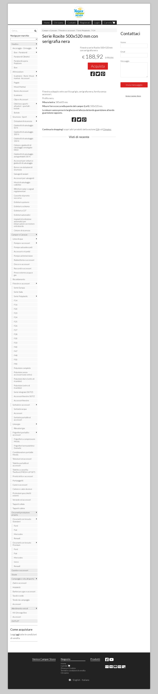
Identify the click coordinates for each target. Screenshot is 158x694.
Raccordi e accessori (22, 268)
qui (17, 634)
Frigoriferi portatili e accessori (21, 433)
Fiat (15, 530)
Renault (17, 538)
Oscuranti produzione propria (21, 513)
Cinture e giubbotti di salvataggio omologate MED (23, 147)
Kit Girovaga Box (20, 612)
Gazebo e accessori (20, 570)
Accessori (18, 413)
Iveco (16, 562)
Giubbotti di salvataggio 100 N (23, 133)
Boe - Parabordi (20, 52)
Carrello (109, 22)
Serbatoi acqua (20, 409)
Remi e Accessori (21, 91)
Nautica (15, 44)
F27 (15, 330)
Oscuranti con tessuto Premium (22, 543)
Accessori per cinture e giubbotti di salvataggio (23, 161)
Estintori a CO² (20, 210)
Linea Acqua (18, 239)
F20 (15, 309)
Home (47, 22)
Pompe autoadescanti (23, 247)
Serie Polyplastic (83, 30)
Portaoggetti (18, 480)
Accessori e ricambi (22, 251)
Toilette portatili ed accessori (21, 464)
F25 (15, 321)
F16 (15, 304)
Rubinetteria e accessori (24, 260)
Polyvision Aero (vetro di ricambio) (24, 380)
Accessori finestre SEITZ (24, 396)
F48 (15, 355)
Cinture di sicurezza (22, 230)
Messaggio (124, 61)
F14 (15, 300)
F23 (15, 313)
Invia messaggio (134, 84)
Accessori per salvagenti (24, 178)
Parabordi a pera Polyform (21, 62)
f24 (97, 129)
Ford (16, 525)
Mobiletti (16, 587)
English (76, 680)
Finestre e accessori (67, 30)
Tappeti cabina (19, 508)
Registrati (85, 22)
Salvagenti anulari (21, 174)
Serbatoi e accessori (21, 405)
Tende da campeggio (21, 600)
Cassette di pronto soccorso (22, 196)
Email (122, 51)
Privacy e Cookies (68, 668)
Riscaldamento (19, 279)
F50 (15, 359)
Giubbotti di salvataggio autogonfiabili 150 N (23, 155)
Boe (15, 67)
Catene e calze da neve (22, 489)
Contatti (72, 22)
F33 (15, 342)
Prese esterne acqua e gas (23, 273)
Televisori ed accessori (22, 459)
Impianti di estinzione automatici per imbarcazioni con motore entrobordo (24, 222)
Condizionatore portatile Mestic (23, 453)
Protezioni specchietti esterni (22, 494)
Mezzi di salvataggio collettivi (22, 183)
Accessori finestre (21, 400)
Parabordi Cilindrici (22, 56)
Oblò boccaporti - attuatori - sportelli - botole (22, 106)
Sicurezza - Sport (20, 117)
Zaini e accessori (19, 583)
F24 (93, 30)
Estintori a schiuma (22, 206)
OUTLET (15, 621)
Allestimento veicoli (20, 608)
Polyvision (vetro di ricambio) (22, 386)
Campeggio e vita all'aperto (23, 579)
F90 (15, 364)
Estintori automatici (22, 215)
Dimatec (107, 129)
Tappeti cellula (18, 504)
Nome (123, 42)
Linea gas (16, 424)
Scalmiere (18, 95)
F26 (15, 326)
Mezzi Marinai (20, 87)
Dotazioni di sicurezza (23, 121)
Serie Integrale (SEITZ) (23, 392)
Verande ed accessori (22, 500)
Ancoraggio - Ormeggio (22, 48)
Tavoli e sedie (18, 595)
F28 (15, 334)
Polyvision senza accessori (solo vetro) (23, 373)
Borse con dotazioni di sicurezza (23, 168)
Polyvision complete (22, 368)
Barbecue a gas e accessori (24, 591)
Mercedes (18, 534)
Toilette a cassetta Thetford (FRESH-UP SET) (24, 470)
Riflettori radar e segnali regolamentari (24, 190)
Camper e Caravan (49, 30)
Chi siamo (58, 22)
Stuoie (14, 574)
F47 (15, 351)
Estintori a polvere (21, 202)
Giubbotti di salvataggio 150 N (23, 139)
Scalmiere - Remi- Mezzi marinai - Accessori (24, 77)
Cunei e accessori (20, 485)
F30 (15, 338)
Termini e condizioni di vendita (73, 670)
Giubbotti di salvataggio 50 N (23, 126)
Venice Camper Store (133, 96)
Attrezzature (18, 71)
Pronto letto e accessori (23, 476)
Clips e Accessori (21, 99)
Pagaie (16, 82)
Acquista (98, 66)
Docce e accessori (22, 264)
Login (97, 22)
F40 (15, 347)
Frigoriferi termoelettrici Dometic (24, 446)
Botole (17, 112)
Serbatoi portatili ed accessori (22, 418)
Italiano (85, 680)
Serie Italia (18, 292)
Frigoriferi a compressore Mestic (24, 440)
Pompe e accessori (22, 243)
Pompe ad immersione (23, 256)
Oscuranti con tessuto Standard (22, 520)
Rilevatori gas (19, 428)
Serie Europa (19, 287)
